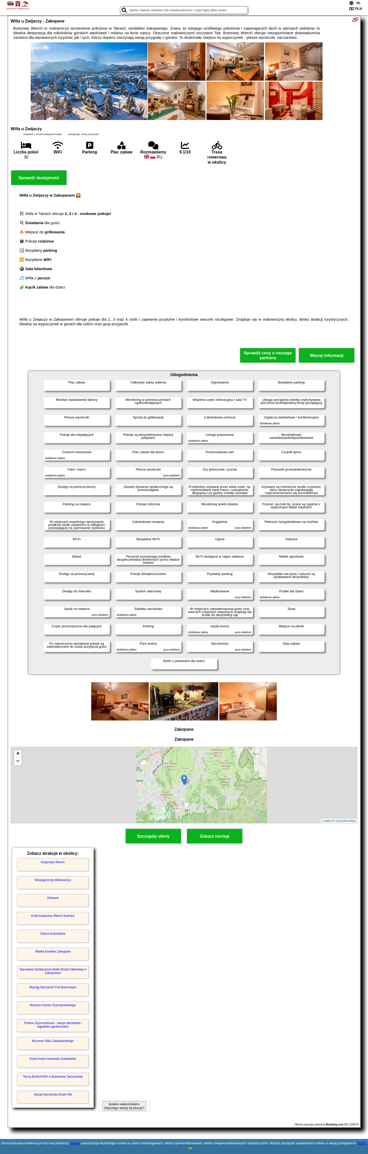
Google (75, 1143)
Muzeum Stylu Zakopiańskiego (53, 1041)
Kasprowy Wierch (53, 862)
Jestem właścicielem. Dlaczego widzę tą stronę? (124, 1106)
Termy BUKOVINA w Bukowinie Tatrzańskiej (53, 1076)
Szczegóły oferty (153, 836)
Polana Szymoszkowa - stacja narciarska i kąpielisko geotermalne (53, 1024)
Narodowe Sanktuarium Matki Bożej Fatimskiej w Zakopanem (53, 971)
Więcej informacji (326, 355)
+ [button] (18, 754)
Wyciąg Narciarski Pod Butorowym (52, 987)
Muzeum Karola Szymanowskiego (53, 1005)
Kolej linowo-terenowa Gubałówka (53, 1059)
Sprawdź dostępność (38, 178)
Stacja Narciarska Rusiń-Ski (53, 1094)
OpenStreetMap (346, 820)
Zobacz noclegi (214, 836)
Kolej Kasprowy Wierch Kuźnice (52, 916)
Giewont (53, 898)
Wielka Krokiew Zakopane (53, 951)
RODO (362, 1143)
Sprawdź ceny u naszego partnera (268, 355)
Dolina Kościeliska (52, 933)
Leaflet (326, 820)
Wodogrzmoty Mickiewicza (53, 880)
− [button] (18, 761)
